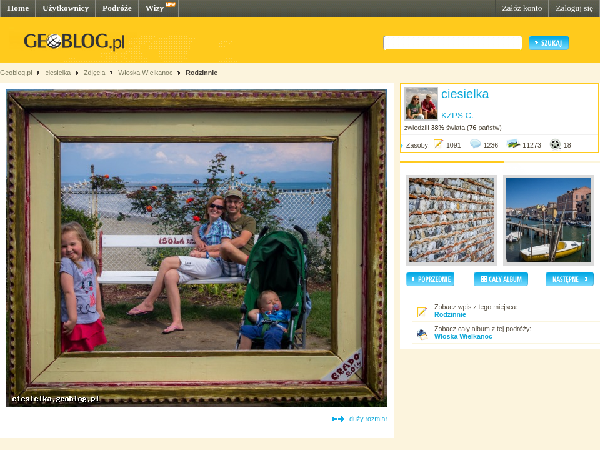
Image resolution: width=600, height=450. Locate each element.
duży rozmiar (368, 418)
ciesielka (58, 72)
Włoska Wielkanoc (145, 72)
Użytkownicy (65, 7)
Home (18, 7)
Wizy (155, 7)
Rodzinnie (202, 72)
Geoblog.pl (16, 72)
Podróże (117, 7)
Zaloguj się (574, 7)
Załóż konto (522, 7)
